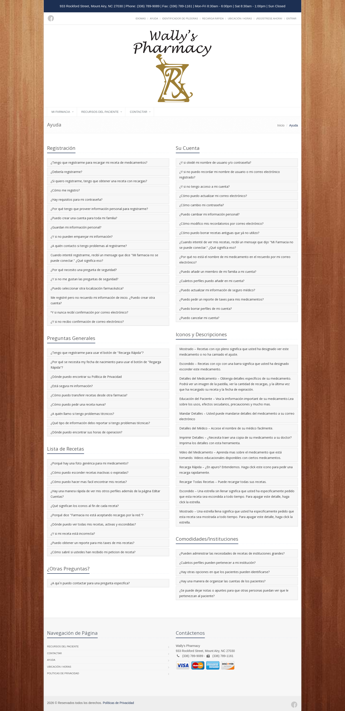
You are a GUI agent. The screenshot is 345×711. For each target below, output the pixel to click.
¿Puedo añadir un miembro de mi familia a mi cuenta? (217, 271)
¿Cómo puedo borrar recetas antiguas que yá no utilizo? (219, 233)
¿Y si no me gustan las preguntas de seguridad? (84, 279)
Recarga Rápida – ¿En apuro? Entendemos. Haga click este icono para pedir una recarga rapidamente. (236, 470)
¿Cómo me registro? (65, 190)
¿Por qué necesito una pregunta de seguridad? (84, 270)
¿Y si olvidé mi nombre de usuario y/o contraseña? (215, 162)
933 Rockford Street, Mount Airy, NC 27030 (91, 6)
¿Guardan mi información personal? (76, 227)
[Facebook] (51, 18)
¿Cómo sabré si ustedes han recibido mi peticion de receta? (93, 552)
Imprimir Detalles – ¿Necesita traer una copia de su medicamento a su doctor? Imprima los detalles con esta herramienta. (235, 440)
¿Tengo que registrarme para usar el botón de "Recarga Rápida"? (97, 353)
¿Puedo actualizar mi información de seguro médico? (217, 290)
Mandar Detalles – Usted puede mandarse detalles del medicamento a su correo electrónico (236, 416)
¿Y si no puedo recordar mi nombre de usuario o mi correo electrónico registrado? (229, 174)
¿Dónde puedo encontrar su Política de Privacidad (86, 377)
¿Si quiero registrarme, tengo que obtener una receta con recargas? (99, 181)
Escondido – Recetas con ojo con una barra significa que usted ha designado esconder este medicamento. (234, 366)
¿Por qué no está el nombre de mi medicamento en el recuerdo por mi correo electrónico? (234, 259)
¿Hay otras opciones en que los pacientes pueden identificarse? (224, 572)
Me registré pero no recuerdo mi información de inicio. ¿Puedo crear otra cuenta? (103, 300)
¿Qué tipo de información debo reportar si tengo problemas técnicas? (100, 423)
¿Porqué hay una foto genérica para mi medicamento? (89, 463)
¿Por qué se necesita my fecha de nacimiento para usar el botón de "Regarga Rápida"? (106, 364)
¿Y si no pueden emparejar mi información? (81, 236)
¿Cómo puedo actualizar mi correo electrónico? (213, 196)
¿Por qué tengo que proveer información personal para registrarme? (99, 209)
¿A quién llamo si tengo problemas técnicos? (82, 414)
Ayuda (154, 18)
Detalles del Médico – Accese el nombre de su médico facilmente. (226, 428)
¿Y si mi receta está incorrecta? (73, 533)
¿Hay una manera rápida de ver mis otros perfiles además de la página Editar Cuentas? (105, 494)
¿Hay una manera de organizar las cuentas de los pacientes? (222, 581)
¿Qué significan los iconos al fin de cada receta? (85, 506)
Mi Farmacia (60, 111)
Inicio (280, 125)
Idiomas (141, 18)
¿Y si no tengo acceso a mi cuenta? (204, 186)
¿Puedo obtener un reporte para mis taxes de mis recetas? (92, 543)
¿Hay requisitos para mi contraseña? (76, 199)
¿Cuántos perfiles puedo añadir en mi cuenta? (211, 281)
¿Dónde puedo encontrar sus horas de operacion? (86, 432)
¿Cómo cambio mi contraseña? (201, 205)
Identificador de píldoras (180, 18)
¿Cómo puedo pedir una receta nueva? (78, 404)
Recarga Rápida (213, 18)
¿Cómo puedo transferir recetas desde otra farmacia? (89, 395)
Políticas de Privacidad (63, 673)
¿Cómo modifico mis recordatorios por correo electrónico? (221, 223)
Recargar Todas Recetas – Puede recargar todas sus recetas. (222, 482)
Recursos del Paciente (100, 111)
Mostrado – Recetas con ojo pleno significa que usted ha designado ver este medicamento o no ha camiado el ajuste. (234, 351)
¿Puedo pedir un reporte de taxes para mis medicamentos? (221, 299)
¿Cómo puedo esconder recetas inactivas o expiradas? (89, 472)
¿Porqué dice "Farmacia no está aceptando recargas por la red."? (97, 515)
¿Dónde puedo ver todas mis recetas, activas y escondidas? (93, 524)
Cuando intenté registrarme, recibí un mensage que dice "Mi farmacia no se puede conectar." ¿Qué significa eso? (104, 258)
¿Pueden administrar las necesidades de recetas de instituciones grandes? (231, 553)
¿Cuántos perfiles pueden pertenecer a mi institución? (217, 563)
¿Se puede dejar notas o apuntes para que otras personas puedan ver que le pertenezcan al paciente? (233, 593)
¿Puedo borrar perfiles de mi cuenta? (205, 308)
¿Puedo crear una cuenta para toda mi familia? (84, 218)
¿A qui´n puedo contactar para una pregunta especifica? (90, 583)
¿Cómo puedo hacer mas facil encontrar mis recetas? (89, 482)
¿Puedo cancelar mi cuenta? (199, 318)
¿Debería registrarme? (66, 172)
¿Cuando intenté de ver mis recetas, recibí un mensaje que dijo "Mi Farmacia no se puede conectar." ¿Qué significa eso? (236, 245)
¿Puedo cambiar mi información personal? (209, 214)
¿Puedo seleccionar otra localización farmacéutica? (87, 288)
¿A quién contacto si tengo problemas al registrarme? (89, 246)
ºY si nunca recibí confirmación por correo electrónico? (89, 312)
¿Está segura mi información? (72, 386)
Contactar (138, 111)
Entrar (291, 18)
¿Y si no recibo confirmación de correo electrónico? (87, 321)
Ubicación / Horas (240, 18)
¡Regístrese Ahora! (269, 18)
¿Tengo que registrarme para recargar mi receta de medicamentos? (99, 162)
